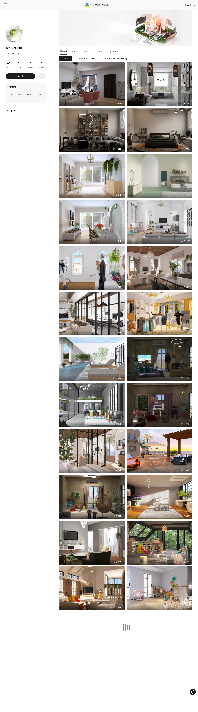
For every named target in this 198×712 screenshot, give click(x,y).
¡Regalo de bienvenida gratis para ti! (133, 11)
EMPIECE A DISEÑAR (183, 4)
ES (165, 4)
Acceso (144, 4)
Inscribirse (155, 4)
